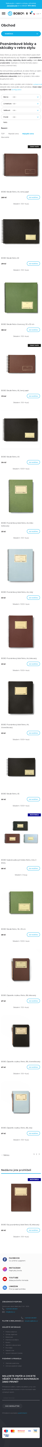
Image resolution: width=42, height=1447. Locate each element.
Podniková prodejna (12, 1340)
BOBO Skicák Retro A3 (10, 258)
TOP (3, 134)
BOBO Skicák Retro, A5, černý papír (15, 391)
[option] (21, 1209)
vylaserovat (37, 84)
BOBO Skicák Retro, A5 (10, 794)
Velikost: (6, 110)
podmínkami (22, 1413)
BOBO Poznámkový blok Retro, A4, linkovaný (19, 658)
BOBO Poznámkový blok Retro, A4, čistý (17, 592)
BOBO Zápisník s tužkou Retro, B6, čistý (16, 1128)
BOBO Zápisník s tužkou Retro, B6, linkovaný (18, 995)
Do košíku (33, 197)
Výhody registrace (11, 1334)
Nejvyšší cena (28, 134)
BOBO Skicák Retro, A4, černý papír (15, 192)
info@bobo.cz (10, 1312)
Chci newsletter (12, 1406)
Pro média (9, 1348)
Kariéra (8, 1342)
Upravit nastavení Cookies (14, 1353)
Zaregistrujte (12, 6)
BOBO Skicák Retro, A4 (10, 457)
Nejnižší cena (13, 134)
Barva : (6, 97)
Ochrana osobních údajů (14, 1366)
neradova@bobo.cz (31, 1321)
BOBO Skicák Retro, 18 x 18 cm (13, 929)
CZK (37, 14)
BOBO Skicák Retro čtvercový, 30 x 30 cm (17, 324)
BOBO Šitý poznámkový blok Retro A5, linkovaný (20, 1225)
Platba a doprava (11, 1332)
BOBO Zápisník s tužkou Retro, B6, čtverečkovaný (20, 1062)
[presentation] (19, 1421)
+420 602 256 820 (11, 1309)
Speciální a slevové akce (13, 1345)
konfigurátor (16, 90)
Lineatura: (6, 104)
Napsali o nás (10, 1350)
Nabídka (21, 34)
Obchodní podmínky (12, 1363)
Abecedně (5, 137)
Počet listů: (5, 118)
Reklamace (9, 1337)
